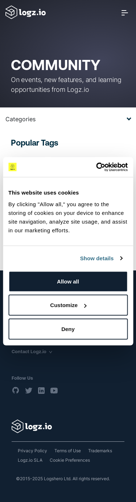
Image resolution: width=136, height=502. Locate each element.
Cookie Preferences (70, 460)
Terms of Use (67, 450)
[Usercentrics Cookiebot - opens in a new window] (97, 167)
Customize (68, 305)
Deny (68, 329)
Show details (97, 258)
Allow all (68, 281)
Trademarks (100, 450)
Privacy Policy (32, 450)
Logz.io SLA (30, 460)
